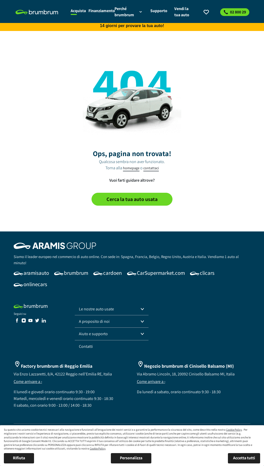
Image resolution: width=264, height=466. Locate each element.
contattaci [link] (151, 168)
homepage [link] (131, 168)
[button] (111, 309)
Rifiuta (19, 458)
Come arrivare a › (28, 381)
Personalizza (131, 458)
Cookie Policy (234, 429)
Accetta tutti (244, 458)
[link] (40, 12)
